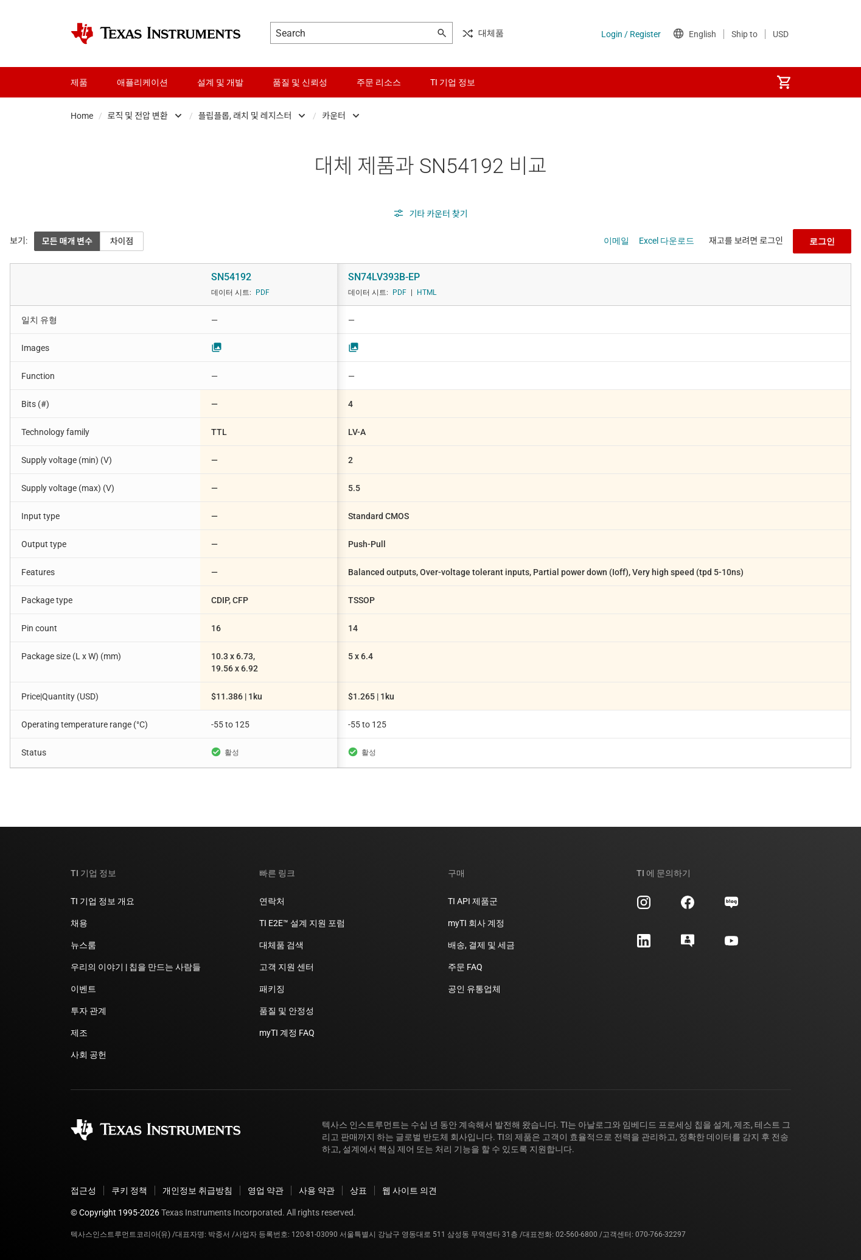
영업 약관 (266, 1190)
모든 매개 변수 (67, 241)
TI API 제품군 (473, 901)
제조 (79, 1033)
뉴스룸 (83, 945)
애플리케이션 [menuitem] (142, 82)
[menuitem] (784, 82)
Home (82, 116)
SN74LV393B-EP (384, 277)
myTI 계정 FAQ (287, 1033)
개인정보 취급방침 (197, 1190)
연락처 (272, 901)
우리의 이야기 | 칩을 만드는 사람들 (136, 967)
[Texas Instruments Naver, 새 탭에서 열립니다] (731, 906)
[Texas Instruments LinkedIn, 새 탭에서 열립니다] (643, 945)
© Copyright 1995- (115, 1212)
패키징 (272, 989)
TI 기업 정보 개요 (102, 901)
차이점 (122, 241)
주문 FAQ (465, 967)
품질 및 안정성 (286, 1011)
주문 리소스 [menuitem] (379, 82)
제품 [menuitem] (79, 82)
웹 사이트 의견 (409, 1190)
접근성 (83, 1190)
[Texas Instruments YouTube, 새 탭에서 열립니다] (731, 945)
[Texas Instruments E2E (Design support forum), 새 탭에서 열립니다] (687, 945)
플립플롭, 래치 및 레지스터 (245, 116)
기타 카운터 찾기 (430, 214)
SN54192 (231, 277)
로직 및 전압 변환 (138, 116)
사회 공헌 (88, 1055)
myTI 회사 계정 (476, 923)
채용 (79, 923)
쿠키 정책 (129, 1190)
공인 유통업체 (474, 989)
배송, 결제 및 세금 (481, 945)
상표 (358, 1190)
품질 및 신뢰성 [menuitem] (300, 82)
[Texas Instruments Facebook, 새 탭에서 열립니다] (687, 906)
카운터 (334, 116)
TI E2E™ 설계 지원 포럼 (302, 923)
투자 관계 (88, 1011)
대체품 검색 (281, 945)
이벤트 (83, 989)
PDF (263, 292)
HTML (426, 292)
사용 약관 (317, 1190)
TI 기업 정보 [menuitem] (452, 82)
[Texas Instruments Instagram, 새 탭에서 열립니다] (643, 906)
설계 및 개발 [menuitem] (220, 82)
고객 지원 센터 (286, 967)
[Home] (156, 33)
